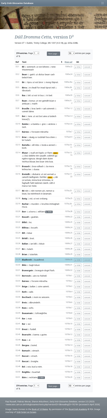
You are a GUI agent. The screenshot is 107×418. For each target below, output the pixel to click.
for (38, 87)
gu (56, 155)
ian (31, 243)
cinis (47, 161)
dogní (46, 270)
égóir (41, 152)
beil (50, 95)
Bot (23, 116)
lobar (29, 233)
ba (29, 193)
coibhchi (50, 155)
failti (32, 183)
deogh (39, 158)
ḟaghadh (26, 183)
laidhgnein (34, 177)
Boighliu (26, 372)
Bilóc (24, 265)
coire (40, 286)
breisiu (47, 180)
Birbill (25, 238)
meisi (34, 185)
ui (48, 116)
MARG (55, 153)
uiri (43, 190)
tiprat (48, 87)
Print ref (68, 62)
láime (31, 111)
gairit (32, 74)
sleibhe (32, 155)
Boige (24, 286)
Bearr (24, 74)
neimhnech (35, 193)
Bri (23, 249)
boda (44, 145)
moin (36, 297)
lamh (38, 108)
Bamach (26, 350)
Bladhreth (27, 259)
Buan (24, 100)
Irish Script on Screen (26, 412)
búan (51, 100)
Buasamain (27, 313)
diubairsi (36, 174)
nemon (49, 190)
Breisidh (26, 174)
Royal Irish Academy (78, 409)
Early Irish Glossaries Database (17, 3)
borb (24, 148)
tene (53, 66)
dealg (31, 137)
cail (44, 108)
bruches (45, 204)
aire (35, 275)
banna (36, 334)
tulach (28, 140)
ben (30, 77)
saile (31, 291)
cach (53, 74)
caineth (25, 177)
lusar (42, 161)
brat (39, 180)
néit (27, 190)
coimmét (50, 108)
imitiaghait (54, 204)
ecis (29, 366)
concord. (87, 67)
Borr (24, 211)
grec (44, 124)
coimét (25, 111)
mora (51, 166)
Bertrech (26, 275)
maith (34, 103)
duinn (50, 158)
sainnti (46, 286)
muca (24, 206)
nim (37, 155)
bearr (47, 74)
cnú (31, 198)
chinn (52, 137)
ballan (32, 286)
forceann (35, 131)
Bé (23, 190)
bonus (32, 100)
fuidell (33, 329)
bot (41, 116)
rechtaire (33, 377)
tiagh (31, 265)
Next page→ (53, 53)
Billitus (25, 227)
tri (39, 95)
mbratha (44, 131)
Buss (24, 340)
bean (24, 193)
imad (43, 87)
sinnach (35, 350)
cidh (51, 183)
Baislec (25, 124)
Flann (49, 152)
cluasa (36, 169)
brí (23, 140)
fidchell (43, 275)
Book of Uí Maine (40, 409)
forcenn (35, 281)
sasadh (43, 155)
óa (47, 166)
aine (45, 116)
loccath (34, 227)
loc (30, 222)
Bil (23, 66)
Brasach (26, 166)
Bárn (24, 377)
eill (33, 145)
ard (36, 152)
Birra (24, 87)
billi (35, 243)
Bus (23, 95)
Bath (24, 291)
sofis (31, 307)
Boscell (25, 217)
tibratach (26, 90)
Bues (24, 307)
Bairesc (25, 131)
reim (40, 366)
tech (24, 127)
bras (34, 166)
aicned (52, 145)
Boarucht (26, 334)
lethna (25, 169)
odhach (40, 166)
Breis (24, 302)
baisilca (36, 124)
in (30, 87)
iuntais (28, 180)
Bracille (25, 108)
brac (34, 108)
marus (25, 185)
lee (29, 169)
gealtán (34, 217)
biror (41, 82)
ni (52, 180)
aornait (50, 174)
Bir (23, 82)
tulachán (33, 254)
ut (37, 66)
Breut (25, 329)
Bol (23, 366)
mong (48, 82)
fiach (52, 270)
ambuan (26, 103)
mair (30, 318)
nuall (32, 152)
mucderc (35, 204)
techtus (25, 161)
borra (32, 211)
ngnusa (31, 158)
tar (29, 185)
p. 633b (77, 217)
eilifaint (41, 211)
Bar (23, 318)
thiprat (55, 82)
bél (29, 95)
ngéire (25, 158)
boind (34, 345)
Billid (24, 222)
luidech (53, 116)
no (38, 275)
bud (33, 366)
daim (45, 158)
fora (48, 137)
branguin (39, 270)
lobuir (41, 243)
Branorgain (27, 270)
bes (37, 161)
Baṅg (24, 198)
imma (34, 180)
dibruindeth (34, 302)
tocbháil (41, 137)
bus (42, 95)
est (40, 66)
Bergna (25, 345)
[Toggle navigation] (102, 3)
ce (23, 180)
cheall (33, 87)
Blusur (25, 152)
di (43, 180)
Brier (24, 137)
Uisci (26, 155)
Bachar (25, 204)
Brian (24, 254)
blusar (32, 161)
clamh (45, 183)
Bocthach (26, 297)
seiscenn (45, 297)
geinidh (45, 100)
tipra (29, 82)
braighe (34, 361)
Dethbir (43, 177)
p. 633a (77, 67)
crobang (43, 198)
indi (53, 87)
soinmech (31, 66)
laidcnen (38, 183)
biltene (46, 66)
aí (29, 340)
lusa (51, 161)
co (36, 137)
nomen (38, 190)
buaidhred (39, 259)
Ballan (25, 243)
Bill (23, 233)
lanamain (47, 193)
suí (29, 324)
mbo (37, 145)
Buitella (26, 145)
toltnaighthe (41, 313)
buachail (36, 372)
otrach (34, 356)
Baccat (25, 356)
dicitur (41, 74)
